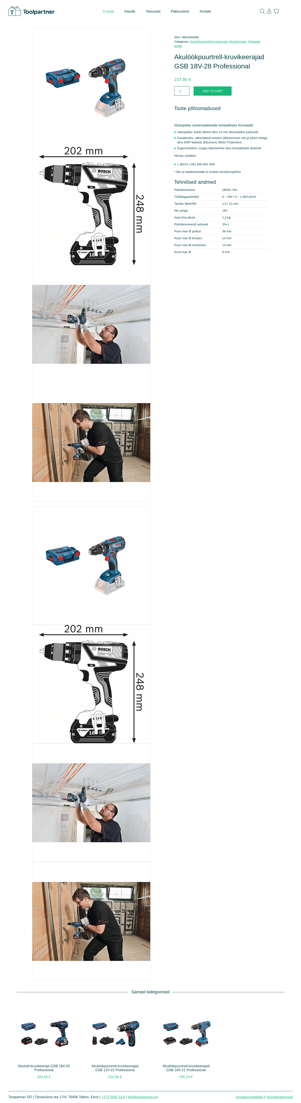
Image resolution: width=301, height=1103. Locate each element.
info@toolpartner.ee (143, 1097)
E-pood (108, 11)
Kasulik (130, 11)
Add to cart (213, 91)
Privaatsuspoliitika (249, 1097)
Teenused (153, 11)
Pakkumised (180, 11)
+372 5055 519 (113, 1097)
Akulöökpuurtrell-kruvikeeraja (209, 41)
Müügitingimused (279, 1097)
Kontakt (205, 11)
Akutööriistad (237, 41)
